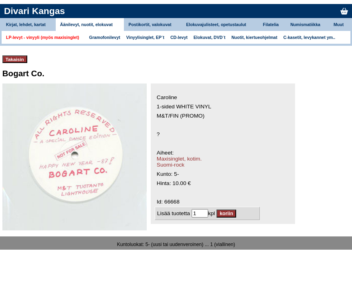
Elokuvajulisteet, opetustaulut (216, 24)
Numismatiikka (305, 24)
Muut (339, 24)
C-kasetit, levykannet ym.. (309, 37)
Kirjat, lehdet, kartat (26, 24)
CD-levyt (179, 37)
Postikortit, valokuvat (149, 24)
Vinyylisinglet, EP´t (145, 37)
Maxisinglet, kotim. (179, 159)
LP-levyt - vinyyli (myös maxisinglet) (42, 37)
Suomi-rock (170, 165)
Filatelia (271, 24)
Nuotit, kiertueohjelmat (254, 37)
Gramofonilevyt (104, 37)
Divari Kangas (34, 11)
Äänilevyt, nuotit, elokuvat (86, 24)
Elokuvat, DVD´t (209, 37)
